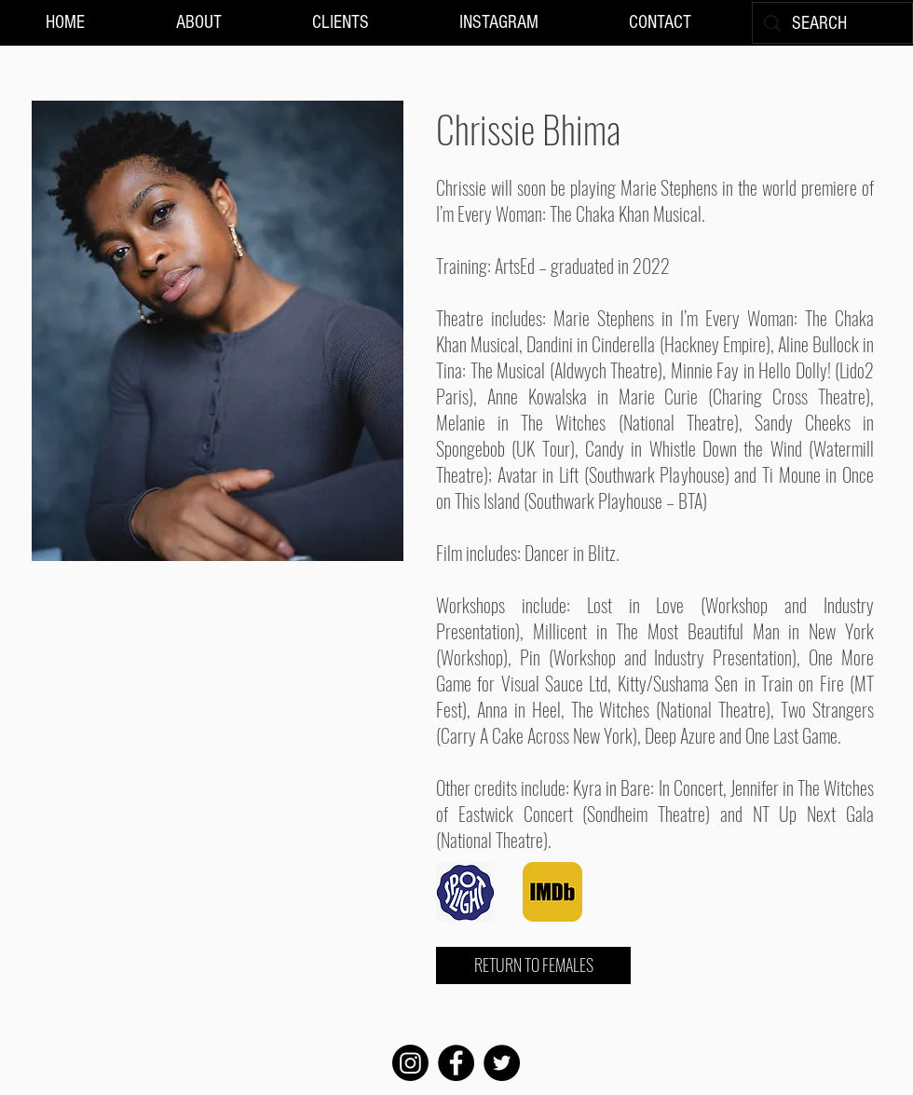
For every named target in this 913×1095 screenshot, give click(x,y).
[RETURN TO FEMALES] (533, 965)
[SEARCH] (832, 23)
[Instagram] (410, 1063)
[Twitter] (502, 1063)
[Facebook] (456, 1063)
